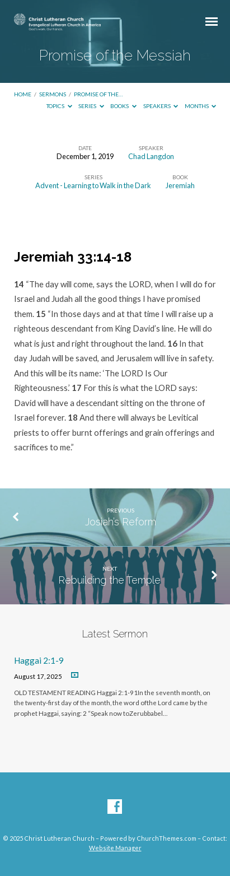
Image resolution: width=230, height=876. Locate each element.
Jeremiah (180, 185)
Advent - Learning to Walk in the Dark (93, 185)
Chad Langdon (151, 156)
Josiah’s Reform (120, 522)
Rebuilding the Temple (109, 580)
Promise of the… (98, 94)
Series (91, 105)
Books (123, 105)
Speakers (161, 105)
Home (22, 94)
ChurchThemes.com (166, 838)
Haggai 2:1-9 (39, 660)
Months (201, 105)
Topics (59, 105)
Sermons (52, 94)
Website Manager (115, 847)
